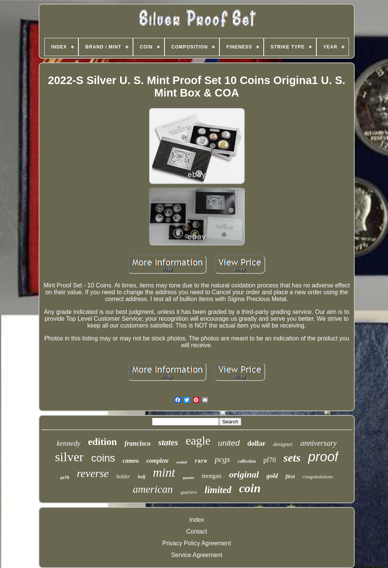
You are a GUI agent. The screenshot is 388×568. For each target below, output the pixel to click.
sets (291, 457)
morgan (212, 475)
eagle (198, 440)
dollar (256, 443)
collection (247, 461)
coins (103, 458)
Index (196, 520)
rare (200, 461)
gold (272, 475)
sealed (181, 462)
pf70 (269, 460)
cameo (131, 460)
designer (283, 444)
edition (102, 441)
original (244, 474)
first (290, 476)
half (142, 476)
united (228, 442)
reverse (93, 473)
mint (164, 472)
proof (323, 456)
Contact (196, 531)
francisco (138, 443)
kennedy (68, 443)
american (153, 489)
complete (157, 460)
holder (123, 476)
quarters (188, 492)
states (168, 442)
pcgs (222, 459)
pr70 (64, 477)
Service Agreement (196, 555)
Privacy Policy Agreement (196, 543)
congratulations (317, 476)
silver (69, 457)
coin (250, 488)
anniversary (318, 443)
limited (218, 490)
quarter (188, 478)
